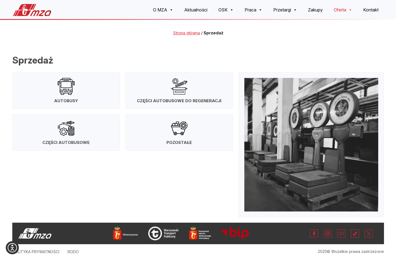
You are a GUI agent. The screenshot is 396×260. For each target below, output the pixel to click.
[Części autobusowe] (66, 132)
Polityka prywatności (35, 251)
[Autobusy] (66, 90)
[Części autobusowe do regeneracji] (179, 90)
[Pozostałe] (179, 132)
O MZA (163, 10)
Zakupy (315, 10)
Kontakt (371, 10)
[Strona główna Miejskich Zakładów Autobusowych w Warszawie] (32, 10)
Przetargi (285, 10)
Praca (253, 10)
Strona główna (186, 32)
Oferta (343, 10)
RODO (73, 251)
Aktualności (195, 10)
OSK (226, 10)
